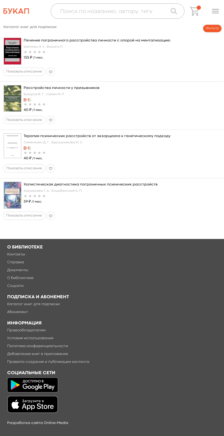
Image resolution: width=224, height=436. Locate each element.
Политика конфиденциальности (37, 346)
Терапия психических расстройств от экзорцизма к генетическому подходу (97, 136)
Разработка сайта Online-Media (37, 423)
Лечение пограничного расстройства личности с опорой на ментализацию (97, 40)
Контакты (16, 254)
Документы (17, 270)
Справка (15, 262)
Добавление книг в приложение (37, 354)
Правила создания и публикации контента (48, 362)
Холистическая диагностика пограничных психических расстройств (91, 184)
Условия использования (30, 338)
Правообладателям (26, 330)
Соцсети (15, 286)
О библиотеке (20, 278)
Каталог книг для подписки (33, 304)
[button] (215, 11)
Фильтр (212, 28)
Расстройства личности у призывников (62, 88)
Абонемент (17, 312)
